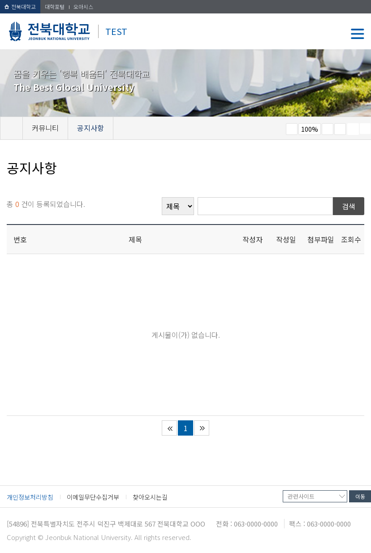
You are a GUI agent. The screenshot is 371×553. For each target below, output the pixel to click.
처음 (169, 428)
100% (309, 129)
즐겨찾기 (340, 129)
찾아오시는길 (150, 497)
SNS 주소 (365, 128)
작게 (292, 129)
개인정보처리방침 (30, 497)
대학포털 (55, 6)
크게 (327, 129)
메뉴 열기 (357, 33)
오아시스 (83, 6)
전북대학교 (20, 6)
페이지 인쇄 (353, 129)
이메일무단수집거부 (93, 497)
